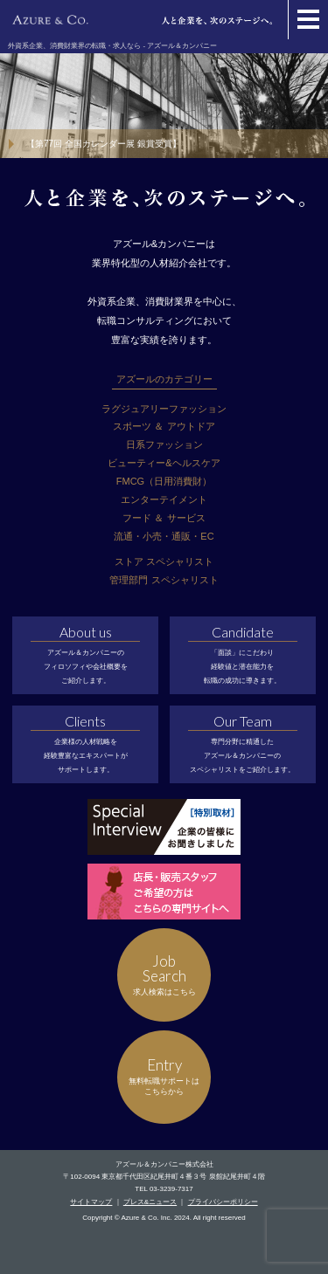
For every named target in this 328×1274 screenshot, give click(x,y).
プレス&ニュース (150, 1202)
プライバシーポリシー (223, 1202)
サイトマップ (91, 1202)
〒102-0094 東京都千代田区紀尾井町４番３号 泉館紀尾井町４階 (163, 1177)
